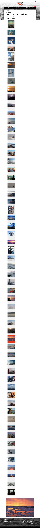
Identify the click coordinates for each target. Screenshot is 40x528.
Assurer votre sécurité (29, 7)
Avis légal (5, 519)
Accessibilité (5, 520)
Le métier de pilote (10, 7)
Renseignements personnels (7, 521)
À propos (28, 1)
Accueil (25, 1)
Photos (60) (8, 18)
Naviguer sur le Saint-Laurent (19, 7)
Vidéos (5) (13, 18)
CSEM (21, 8)
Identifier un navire (15, 8)
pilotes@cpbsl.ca (29, 525)
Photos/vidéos (26, 8)
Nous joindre (32, 1)
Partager (35, 6)
